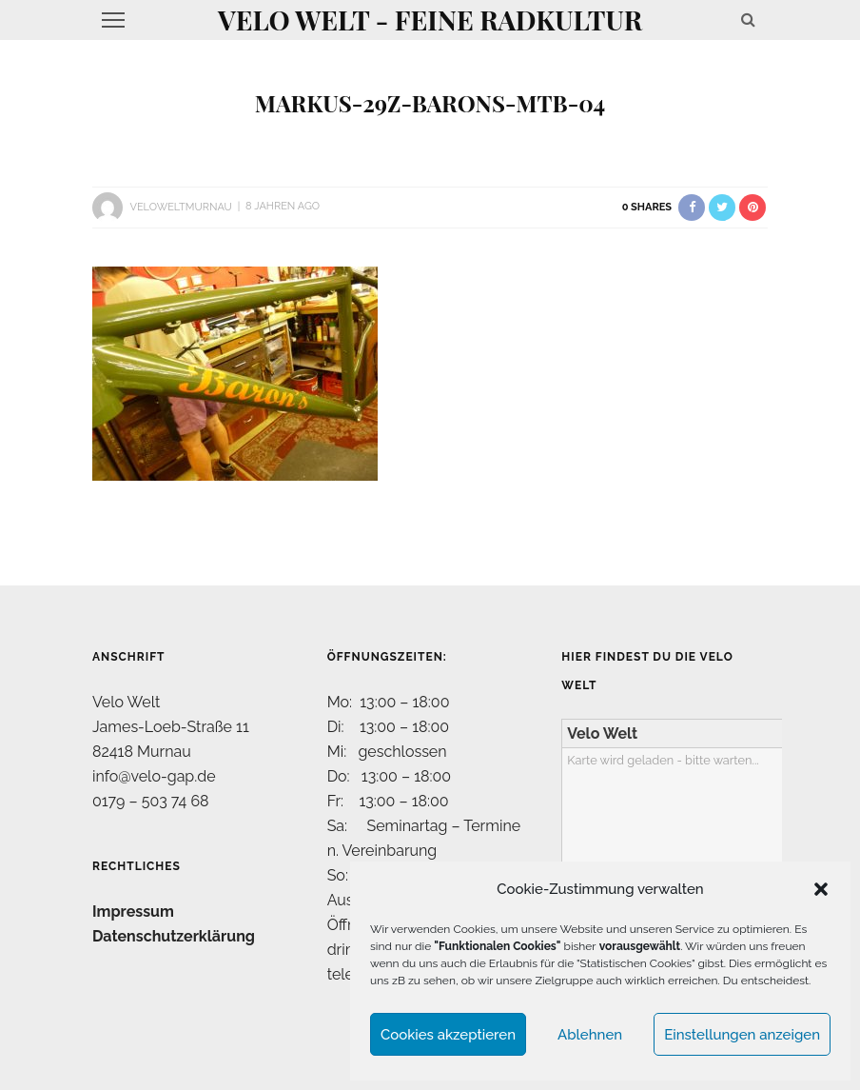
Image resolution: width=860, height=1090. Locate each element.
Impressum (133, 911)
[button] (821, 889)
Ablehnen (589, 1034)
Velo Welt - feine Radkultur (430, 19)
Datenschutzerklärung (173, 936)
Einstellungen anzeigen (742, 1034)
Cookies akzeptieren (448, 1034)
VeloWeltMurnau (180, 206)
